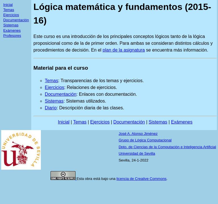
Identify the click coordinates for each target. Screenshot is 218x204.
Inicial (7, 5)
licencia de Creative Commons (141, 179)
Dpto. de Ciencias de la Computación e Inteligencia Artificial (167, 147)
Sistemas (10, 25)
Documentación (16, 20)
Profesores (12, 35)
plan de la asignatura (124, 50)
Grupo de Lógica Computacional (145, 140)
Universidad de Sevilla (137, 153)
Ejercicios (11, 15)
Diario (51, 107)
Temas (8, 10)
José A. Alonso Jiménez (138, 133)
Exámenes (11, 30)
